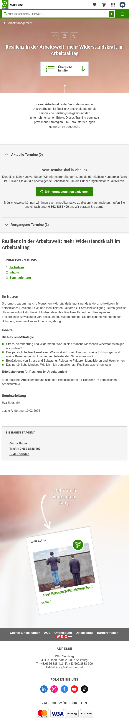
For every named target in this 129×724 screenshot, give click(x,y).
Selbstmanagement (19, 23)
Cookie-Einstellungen (25, 632)
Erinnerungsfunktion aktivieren (64, 191)
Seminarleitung (20, 277)
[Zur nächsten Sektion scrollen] (64, 89)
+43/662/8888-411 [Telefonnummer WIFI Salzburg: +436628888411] (51, 663)
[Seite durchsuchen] (58, 14)
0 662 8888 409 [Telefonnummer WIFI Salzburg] (58, 206)
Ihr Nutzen (16, 267)
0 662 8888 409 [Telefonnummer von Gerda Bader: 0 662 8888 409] (30, 448)
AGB (47, 632)
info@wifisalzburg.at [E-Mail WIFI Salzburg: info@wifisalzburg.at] (69, 667)
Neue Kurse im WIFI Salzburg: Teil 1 (68, 590)
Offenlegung (63, 632)
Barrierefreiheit (107, 632)
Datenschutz (84, 632)
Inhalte (14, 272)
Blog (46, 602)
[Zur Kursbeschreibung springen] (64, 69)
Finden (111, 14)
